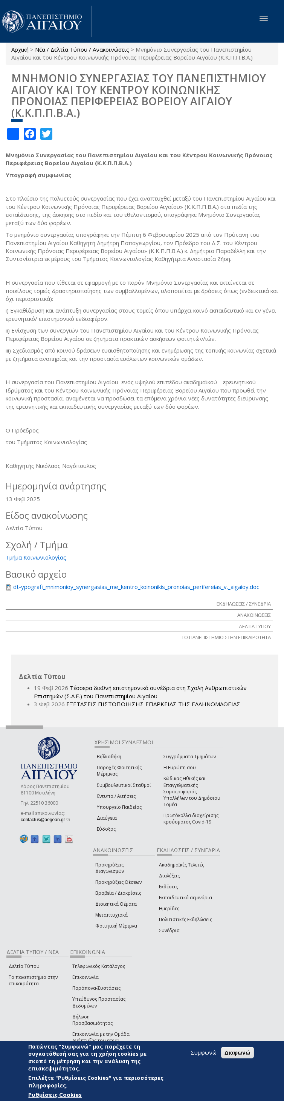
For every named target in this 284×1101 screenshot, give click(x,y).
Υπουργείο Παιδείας (119, 807)
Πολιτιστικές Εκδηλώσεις (185, 919)
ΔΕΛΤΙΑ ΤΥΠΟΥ (255, 626)
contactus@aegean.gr (45, 819)
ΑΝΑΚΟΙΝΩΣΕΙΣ (254, 615)
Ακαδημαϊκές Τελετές (181, 865)
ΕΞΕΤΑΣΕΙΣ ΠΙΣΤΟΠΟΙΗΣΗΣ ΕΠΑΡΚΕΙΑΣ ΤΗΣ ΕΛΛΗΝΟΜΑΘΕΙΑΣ (153, 704)
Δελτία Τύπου (24, 966)
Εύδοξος (106, 829)
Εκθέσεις (168, 886)
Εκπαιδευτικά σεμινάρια (185, 897)
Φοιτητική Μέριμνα (116, 926)
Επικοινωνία (85, 977)
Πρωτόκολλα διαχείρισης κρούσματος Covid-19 (190, 818)
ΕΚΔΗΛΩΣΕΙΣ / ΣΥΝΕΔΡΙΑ (244, 603)
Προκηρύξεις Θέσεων (118, 882)
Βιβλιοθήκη (109, 756)
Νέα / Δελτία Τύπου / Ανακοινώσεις (82, 49)
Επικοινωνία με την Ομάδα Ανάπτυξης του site (101, 1037)
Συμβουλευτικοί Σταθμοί (124, 785)
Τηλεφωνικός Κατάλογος (98, 966)
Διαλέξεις (169, 876)
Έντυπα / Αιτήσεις (116, 796)
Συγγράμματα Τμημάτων (189, 756)
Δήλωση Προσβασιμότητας (92, 1020)
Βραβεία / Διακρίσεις (118, 893)
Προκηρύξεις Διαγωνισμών (109, 868)
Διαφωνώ (237, 1052)
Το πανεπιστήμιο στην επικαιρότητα (33, 980)
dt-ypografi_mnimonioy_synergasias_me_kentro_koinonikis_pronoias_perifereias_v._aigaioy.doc (136, 586)
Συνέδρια (169, 930)
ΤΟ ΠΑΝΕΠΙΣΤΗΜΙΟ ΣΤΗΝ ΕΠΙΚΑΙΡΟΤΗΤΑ (226, 637)
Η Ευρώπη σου (179, 767)
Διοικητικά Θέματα (116, 904)
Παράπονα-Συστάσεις (96, 988)
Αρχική (20, 49)
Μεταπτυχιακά (111, 915)
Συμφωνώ (204, 1052)
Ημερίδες (169, 908)
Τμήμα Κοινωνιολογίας (36, 557)
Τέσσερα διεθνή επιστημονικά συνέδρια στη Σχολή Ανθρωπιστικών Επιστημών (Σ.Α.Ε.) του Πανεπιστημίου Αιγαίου (140, 691)
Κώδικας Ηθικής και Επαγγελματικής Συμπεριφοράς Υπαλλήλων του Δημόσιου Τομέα (191, 791)
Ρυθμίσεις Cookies (55, 1094)
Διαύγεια (107, 818)
